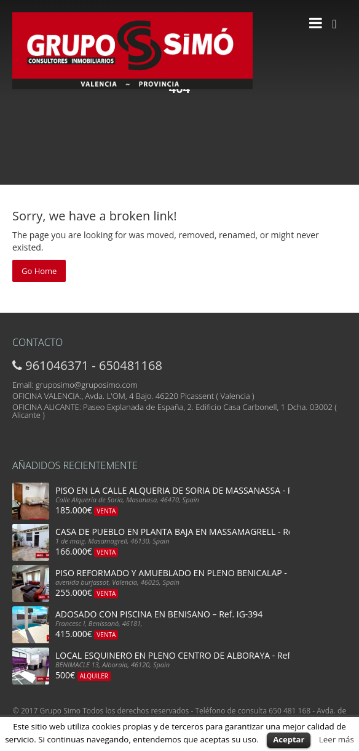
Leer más (336, 739)
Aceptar (288, 739)
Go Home (39, 270)
